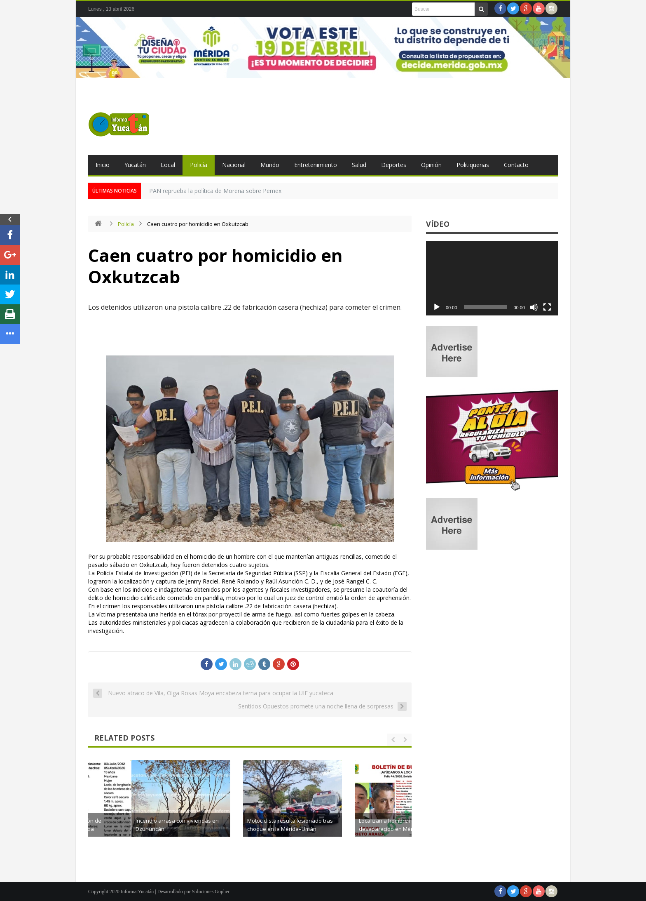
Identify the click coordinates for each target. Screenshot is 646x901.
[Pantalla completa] (547, 307)
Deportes (393, 165)
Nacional (234, 165)
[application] (492, 278)
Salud (359, 165)
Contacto (516, 165)
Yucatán (135, 165)
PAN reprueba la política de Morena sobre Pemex (215, 191)
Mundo (269, 165)
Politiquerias (472, 165)
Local (168, 165)
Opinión (431, 165)
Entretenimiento (315, 165)
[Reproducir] (437, 307)
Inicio (103, 165)
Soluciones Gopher (211, 891)
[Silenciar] (534, 307)
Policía (198, 165)
